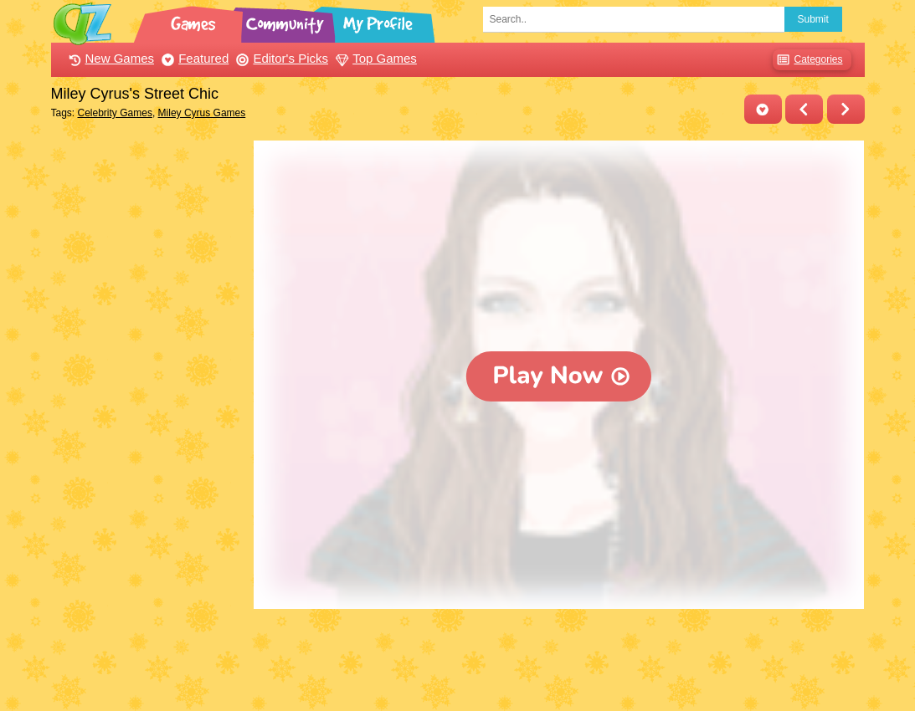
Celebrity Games (115, 113)
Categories (807, 59)
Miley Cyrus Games (202, 113)
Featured (193, 58)
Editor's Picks (280, 58)
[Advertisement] (148, 391)
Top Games (374, 58)
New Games (109, 58)
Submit (813, 19)
